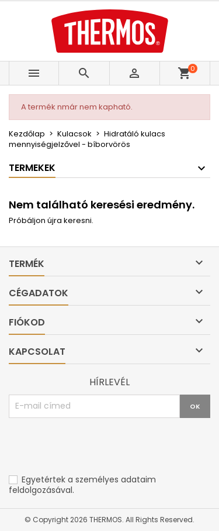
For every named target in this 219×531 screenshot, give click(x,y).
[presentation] (97, 447)
